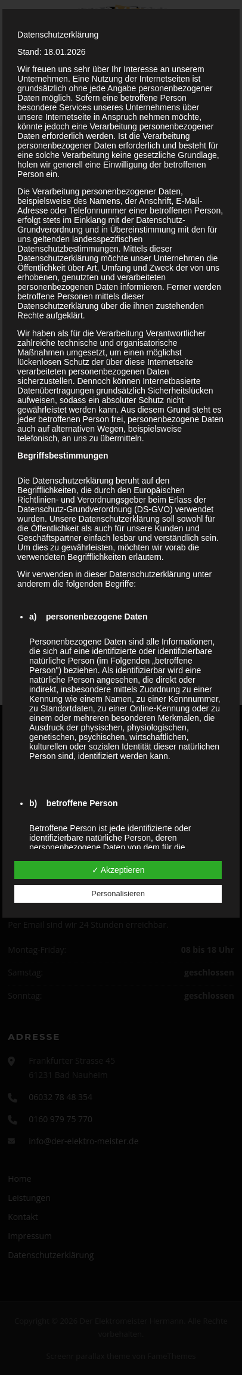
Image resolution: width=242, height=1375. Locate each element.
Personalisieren (118, 893)
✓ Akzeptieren (118, 870)
